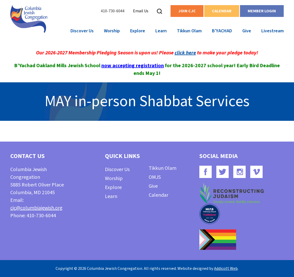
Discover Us (82, 31)
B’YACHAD (222, 31)
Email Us (140, 11)
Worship (112, 31)
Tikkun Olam (189, 31)
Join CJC (187, 11)
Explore (137, 31)
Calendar (221, 11)
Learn (161, 31)
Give (246, 31)
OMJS (155, 177)
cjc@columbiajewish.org (36, 208)
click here (185, 52)
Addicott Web (226, 268)
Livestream (272, 31)
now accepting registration (132, 65)
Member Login (262, 11)
